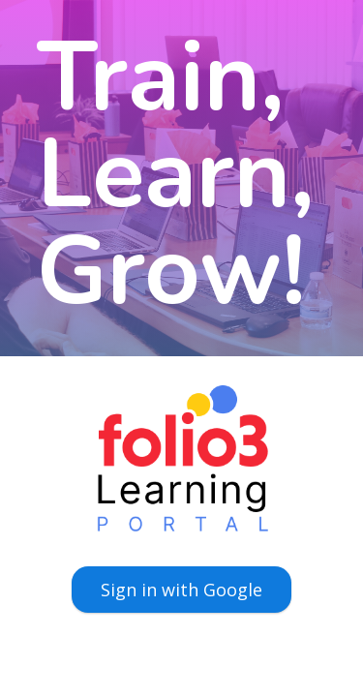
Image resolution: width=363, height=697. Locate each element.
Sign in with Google (181, 589)
